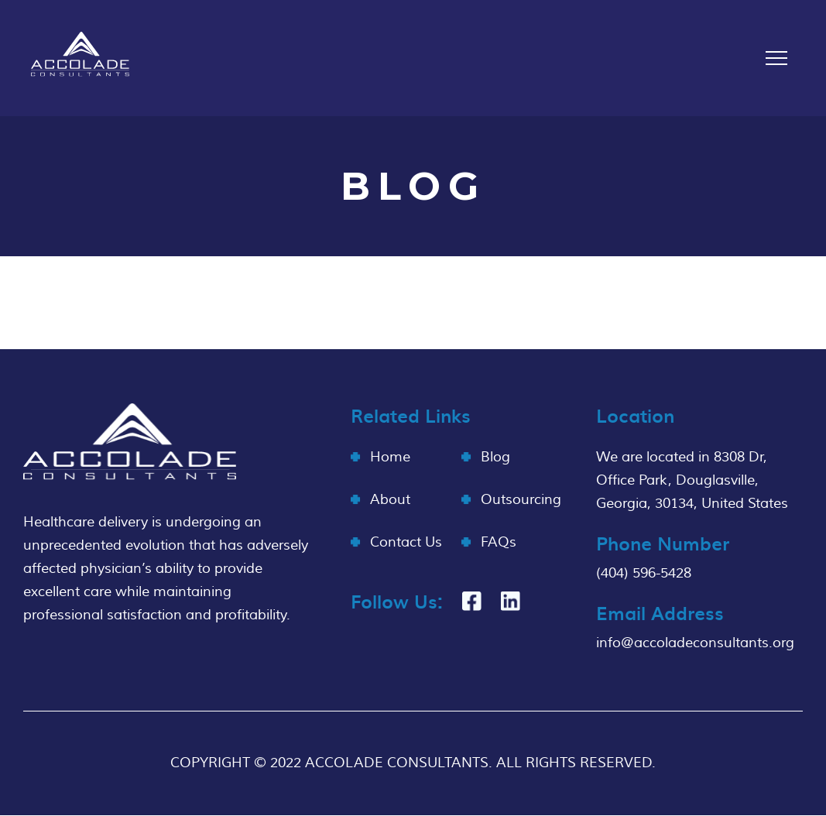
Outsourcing (521, 500)
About (390, 500)
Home (390, 457)
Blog (495, 457)
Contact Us (406, 542)
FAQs (498, 542)
